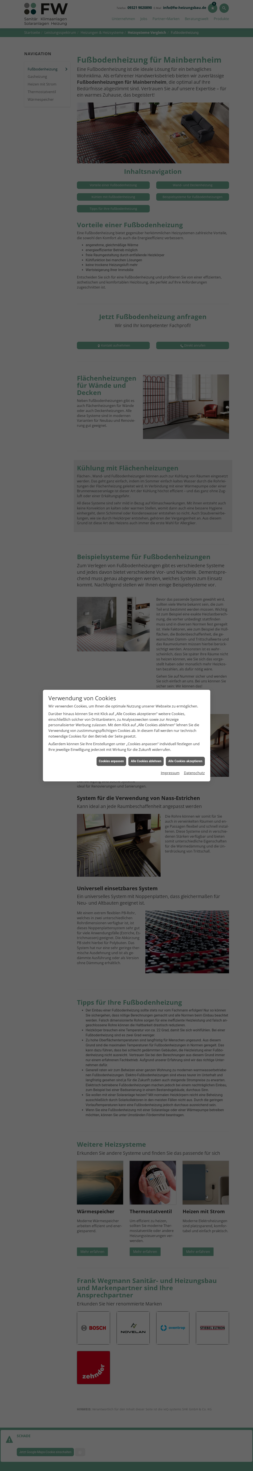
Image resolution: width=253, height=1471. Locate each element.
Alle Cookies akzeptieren (185, 761)
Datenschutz (194, 773)
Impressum (170, 773)
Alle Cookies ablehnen (146, 761)
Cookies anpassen (111, 761)
